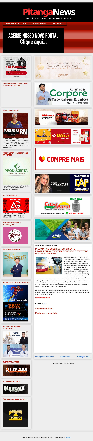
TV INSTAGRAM (58, 24)
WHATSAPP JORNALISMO (15, 24)
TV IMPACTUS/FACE (39, 24)
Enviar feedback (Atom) (66, 363)
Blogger (68, 437)
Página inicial (65, 357)
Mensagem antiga (83, 357)
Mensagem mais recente (44, 357)
